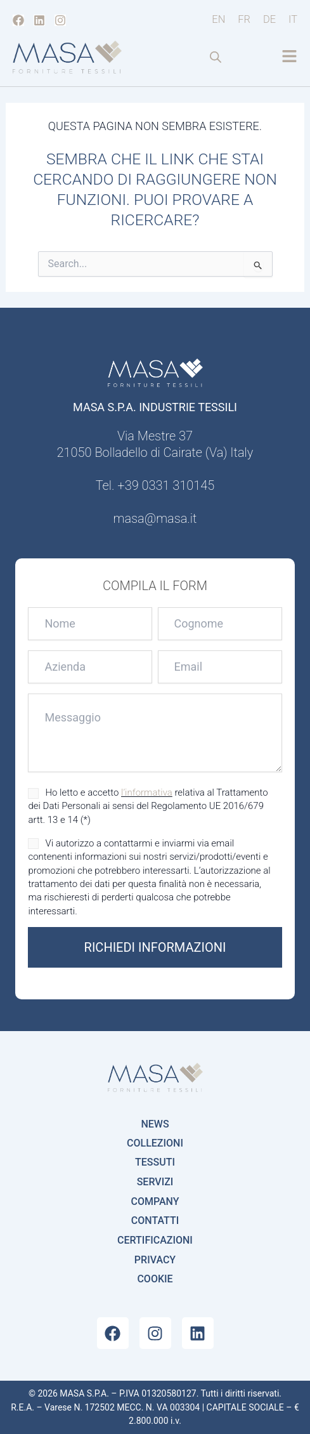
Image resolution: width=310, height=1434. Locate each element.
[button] (289, 57)
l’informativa (146, 792)
